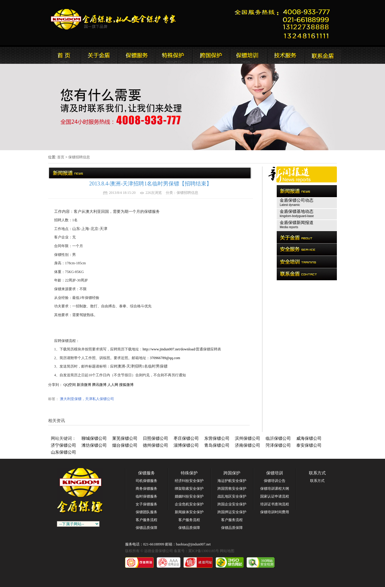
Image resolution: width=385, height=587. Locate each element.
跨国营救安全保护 (231, 488)
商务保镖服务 (146, 488)
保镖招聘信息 (79, 157)
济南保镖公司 (247, 445)
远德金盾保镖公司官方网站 (114, 19)
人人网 (112, 385)
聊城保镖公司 (94, 438)
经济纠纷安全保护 (189, 481)
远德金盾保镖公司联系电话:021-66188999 (284, 23)
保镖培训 (274, 473)
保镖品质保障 (146, 528)
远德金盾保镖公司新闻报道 (136, 55)
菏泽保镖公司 (278, 445)
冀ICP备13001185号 (203, 551)
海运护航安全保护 (231, 481)
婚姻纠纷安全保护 (189, 496)
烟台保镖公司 (124, 445)
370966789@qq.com (165, 358)
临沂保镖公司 (278, 438)
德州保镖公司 (155, 445)
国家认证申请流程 (274, 496)
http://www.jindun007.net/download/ (169, 349)
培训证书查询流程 (274, 504)
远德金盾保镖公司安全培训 (210, 55)
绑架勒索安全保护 (189, 488)
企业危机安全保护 (189, 504)
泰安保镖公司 (309, 445)
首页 (60, 157)
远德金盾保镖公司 (61, 55)
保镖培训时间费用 (274, 512)
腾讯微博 (99, 385)
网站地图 (227, 551)
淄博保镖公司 (186, 445)
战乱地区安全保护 (231, 496)
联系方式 (317, 473)
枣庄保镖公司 (186, 438)
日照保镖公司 (155, 438)
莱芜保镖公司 (124, 438)
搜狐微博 (126, 385)
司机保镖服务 (146, 481)
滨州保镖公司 (247, 438)
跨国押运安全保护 (231, 512)
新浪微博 (84, 385)
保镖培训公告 (274, 481)
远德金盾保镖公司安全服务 (173, 55)
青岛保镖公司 (216, 445)
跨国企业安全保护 (231, 504)
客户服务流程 (146, 520)
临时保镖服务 (146, 496)
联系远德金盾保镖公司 (248, 55)
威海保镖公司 (309, 438)
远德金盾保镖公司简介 (99, 55)
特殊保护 (189, 473)
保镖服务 (146, 473)
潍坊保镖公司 (94, 445)
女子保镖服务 (146, 504)
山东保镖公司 (63, 452)
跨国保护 (231, 473)
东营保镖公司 (216, 438)
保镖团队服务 (146, 512)
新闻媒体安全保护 (189, 512)
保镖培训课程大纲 (274, 488)
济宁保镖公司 (63, 445)
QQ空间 (69, 385)
